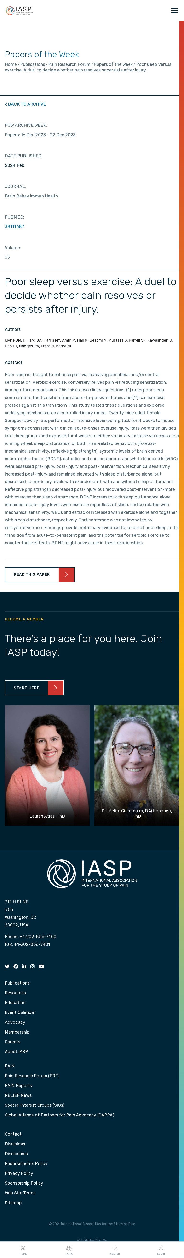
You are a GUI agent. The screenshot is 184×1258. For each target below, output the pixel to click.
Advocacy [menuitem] (15, 1022)
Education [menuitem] (15, 1003)
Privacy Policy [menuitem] (19, 1173)
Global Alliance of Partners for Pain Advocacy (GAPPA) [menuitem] (59, 1115)
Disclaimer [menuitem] (15, 1144)
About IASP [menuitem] (16, 1052)
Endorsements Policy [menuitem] (26, 1163)
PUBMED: (14, 217)
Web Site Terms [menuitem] (20, 1193)
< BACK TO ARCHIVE (25, 104)
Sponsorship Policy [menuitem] (24, 1183)
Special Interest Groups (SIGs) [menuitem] (34, 1105)
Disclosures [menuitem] (16, 1154)
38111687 (14, 226)
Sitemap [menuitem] (13, 1203)
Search (115, 1249)
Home (23, 1249)
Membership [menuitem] (17, 1032)
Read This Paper (32, 574)
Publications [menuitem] (17, 983)
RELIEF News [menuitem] (18, 1095)
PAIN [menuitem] (10, 1066)
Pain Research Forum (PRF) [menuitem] (32, 1076)
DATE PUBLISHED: (24, 156)
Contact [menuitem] (13, 1134)
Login (161, 1249)
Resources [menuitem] (15, 993)
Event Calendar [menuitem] (20, 1012)
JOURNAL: (15, 186)
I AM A (69, 1249)
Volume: (13, 247)
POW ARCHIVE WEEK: (26, 125)
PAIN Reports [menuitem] (18, 1085)
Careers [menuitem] (12, 1042)
